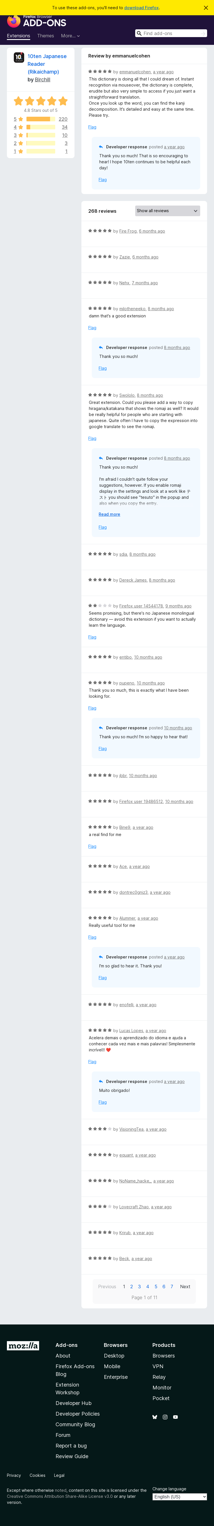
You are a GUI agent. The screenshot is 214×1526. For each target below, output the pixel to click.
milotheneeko (132, 308)
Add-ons (67, 1345)
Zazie (124, 256)
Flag (92, 126)
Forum (63, 1435)
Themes (45, 36)
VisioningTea (131, 1129)
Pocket (161, 1398)
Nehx (124, 282)
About (63, 1356)
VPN (157, 1366)
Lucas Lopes (131, 1030)
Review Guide (72, 1456)
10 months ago (148, 657)
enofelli (126, 1004)
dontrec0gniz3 (133, 892)
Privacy (14, 1475)
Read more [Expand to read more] (109, 514)
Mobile (112, 1366)
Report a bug (71, 1446)
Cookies (37, 1475)
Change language (169, 1488)
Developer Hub (73, 1403)
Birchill (42, 79)
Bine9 (124, 827)
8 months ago (161, 308)
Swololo (127, 395)
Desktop (114, 1356)
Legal (59, 1475)
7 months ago (145, 282)
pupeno (126, 682)
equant (126, 1155)
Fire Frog (128, 231)
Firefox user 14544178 (141, 605)
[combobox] (171, 33)
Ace (123, 866)
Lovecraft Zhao (134, 1206)
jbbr (123, 775)
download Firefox (141, 7)
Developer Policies (78, 1414)
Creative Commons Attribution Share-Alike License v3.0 (60, 1496)
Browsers (163, 1356)
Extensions (18, 36)
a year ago (163, 71)
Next (185, 1286)
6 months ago (152, 231)
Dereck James (133, 580)
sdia (123, 554)
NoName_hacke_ (135, 1180)
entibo (125, 657)
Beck (124, 1258)
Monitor (161, 1388)
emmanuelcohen (135, 71)
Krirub (125, 1232)
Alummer (127, 918)
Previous (107, 1286)
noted (60, 1490)
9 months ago (178, 605)
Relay (159, 1377)
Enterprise (116, 1377)
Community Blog (75, 1424)
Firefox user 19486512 (141, 801)
